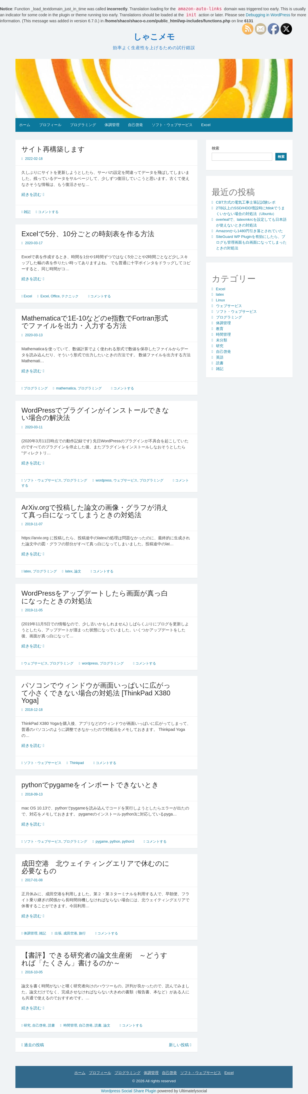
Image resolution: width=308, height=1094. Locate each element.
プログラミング (83, 125)
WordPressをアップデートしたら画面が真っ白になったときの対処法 (94, 596)
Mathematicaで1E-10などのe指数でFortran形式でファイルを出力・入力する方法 (94, 321)
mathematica (66, 388)
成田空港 (70, 933)
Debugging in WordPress (268, 15)
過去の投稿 (32, 1045)
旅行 (82, 933)
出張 (58, 933)
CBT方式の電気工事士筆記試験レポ (246, 202)
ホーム (24, 125)
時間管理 (70, 1025)
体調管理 (112, 125)
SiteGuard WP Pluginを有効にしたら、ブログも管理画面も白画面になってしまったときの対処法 (251, 242)
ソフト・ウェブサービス (172, 125)
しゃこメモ (154, 36)
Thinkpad (77, 763)
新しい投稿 (180, 1045)
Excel (206, 125)
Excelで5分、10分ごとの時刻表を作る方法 (87, 234)
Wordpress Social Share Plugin (129, 1091)
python (115, 842)
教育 (219, 329)
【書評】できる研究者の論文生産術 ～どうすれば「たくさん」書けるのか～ (94, 958)
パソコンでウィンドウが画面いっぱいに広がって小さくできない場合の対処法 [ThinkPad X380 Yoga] (96, 692)
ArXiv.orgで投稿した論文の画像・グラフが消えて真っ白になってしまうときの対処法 (94, 511)
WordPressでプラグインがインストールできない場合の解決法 (95, 413)
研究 (27, 1025)
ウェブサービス (125, 480)
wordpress (103, 480)
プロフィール (50, 125)
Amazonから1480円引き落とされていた (249, 231)
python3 (128, 842)
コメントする (48, 212)
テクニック (70, 296)
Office (55, 296)
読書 (51, 1025)
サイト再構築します (53, 149)
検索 (215, 148)
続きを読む (33, 195)
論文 (77, 571)
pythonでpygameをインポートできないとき (90, 785)
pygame (102, 842)
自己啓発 (135, 125)
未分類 (221, 340)
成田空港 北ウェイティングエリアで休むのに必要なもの (95, 867)
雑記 (27, 212)
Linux (220, 300)
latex (27, 571)
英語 (219, 357)
